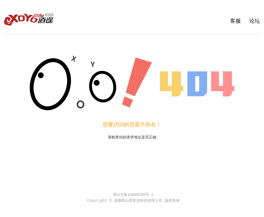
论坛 (254, 21)
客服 (235, 21)
